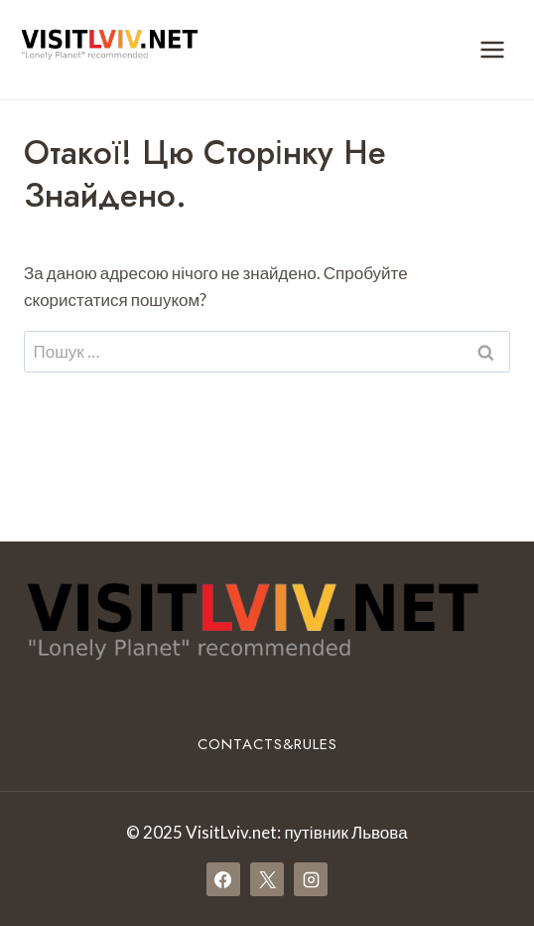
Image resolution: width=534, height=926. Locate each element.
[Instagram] (311, 879)
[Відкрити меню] (491, 49)
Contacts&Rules (267, 744)
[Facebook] (223, 879)
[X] (267, 879)
